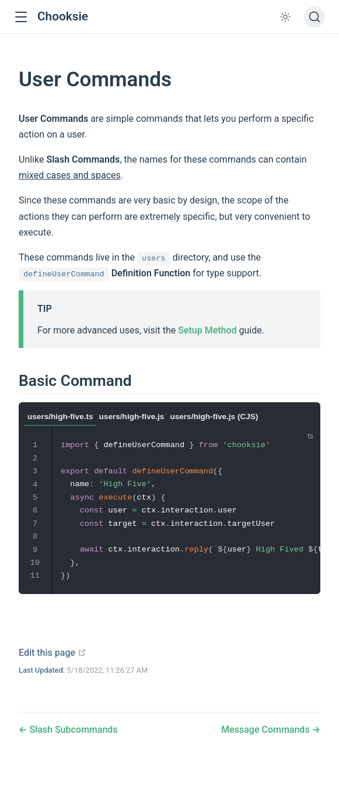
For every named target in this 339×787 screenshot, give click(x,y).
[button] (20, 17)
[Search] (314, 16)
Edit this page (52, 652)
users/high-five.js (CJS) (214, 416)
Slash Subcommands (72, 729)
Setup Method (207, 330)
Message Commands (266, 729)
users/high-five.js (132, 416)
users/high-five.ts (60, 416)
